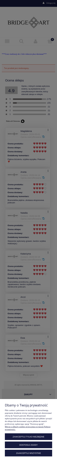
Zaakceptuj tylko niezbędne (28, 437)
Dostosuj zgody (28, 445)
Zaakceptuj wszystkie (28, 453)
